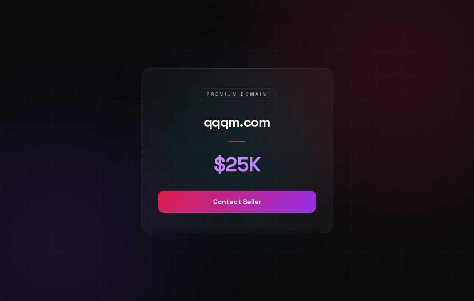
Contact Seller (237, 201)
